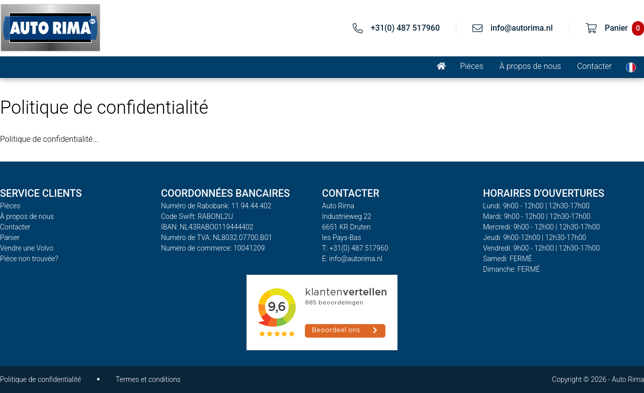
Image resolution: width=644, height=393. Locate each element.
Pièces (471, 66)
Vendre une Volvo (26, 248)
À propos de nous (530, 66)
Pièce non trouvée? (29, 259)
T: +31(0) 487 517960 (355, 248)
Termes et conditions (148, 379)
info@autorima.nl (522, 28)
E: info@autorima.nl (352, 259)
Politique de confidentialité (40, 379)
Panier (10, 237)
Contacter (594, 66)
